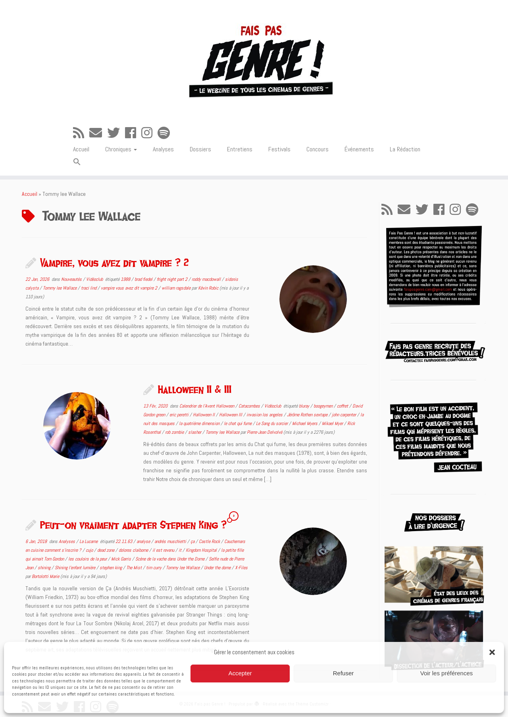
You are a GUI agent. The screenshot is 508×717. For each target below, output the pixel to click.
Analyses (163, 149)
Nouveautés (72, 279)
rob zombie (175, 432)
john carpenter (344, 415)
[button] (492, 652)
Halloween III (231, 415)
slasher (195, 432)
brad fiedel (144, 279)
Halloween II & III (194, 389)
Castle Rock (210, 541)
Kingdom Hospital (202, 550)
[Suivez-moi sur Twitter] (116, 133)
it (181, 550)
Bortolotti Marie (45, 576)
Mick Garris (121, 559)
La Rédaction (405, 149)
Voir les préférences (446, 673)
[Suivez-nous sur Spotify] (166, 133)
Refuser (343, 673)
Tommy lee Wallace (60, 288)
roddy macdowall (207, 279)
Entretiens (239, 149)
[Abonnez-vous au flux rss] (81, 133)
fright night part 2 (173, 279)
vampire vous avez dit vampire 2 (129, 288)
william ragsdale (177, 288)
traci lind (89, 288)
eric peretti (179, 415)
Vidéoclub (95, 279)
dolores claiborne (134, 550)
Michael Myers (305, 423)
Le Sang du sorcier (272, 423)
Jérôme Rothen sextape (308, 415)
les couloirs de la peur (88, 559)
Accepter (240, 673)
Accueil (81, 149)
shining (45, 567)
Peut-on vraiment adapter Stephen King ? (133, 525)
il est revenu (163, 550)
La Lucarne (89, 541)
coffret (343, 406)
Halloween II (204, 415)
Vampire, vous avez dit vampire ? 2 (114, 263)
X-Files (241, 567)
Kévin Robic (208, 288)
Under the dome (218, 567)
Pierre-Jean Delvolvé (264, 432)
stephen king (111, 567)
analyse (144, 541)
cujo (90, 550)
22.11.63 (124, 541)
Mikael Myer (333, 423)
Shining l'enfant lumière (75, 567)
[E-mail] (98, 133)
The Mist (134, 567)
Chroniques (121, 149)
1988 (126, 279)
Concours (317, 149)
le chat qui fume (238, 423)
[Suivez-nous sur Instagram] (149, 133)
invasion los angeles (265, 415)
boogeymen (324, 406)
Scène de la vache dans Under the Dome (170, 559)
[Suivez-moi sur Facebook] (133, 133)
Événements (359, 149)
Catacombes (250, 406)
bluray (304, 406)
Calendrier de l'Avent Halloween (207, 406)
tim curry (154, 567)
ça (193, 541)
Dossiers (200, 149)
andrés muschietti (170, 541)
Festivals (279, 149)
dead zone (106, 550)
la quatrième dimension (200, 423)
